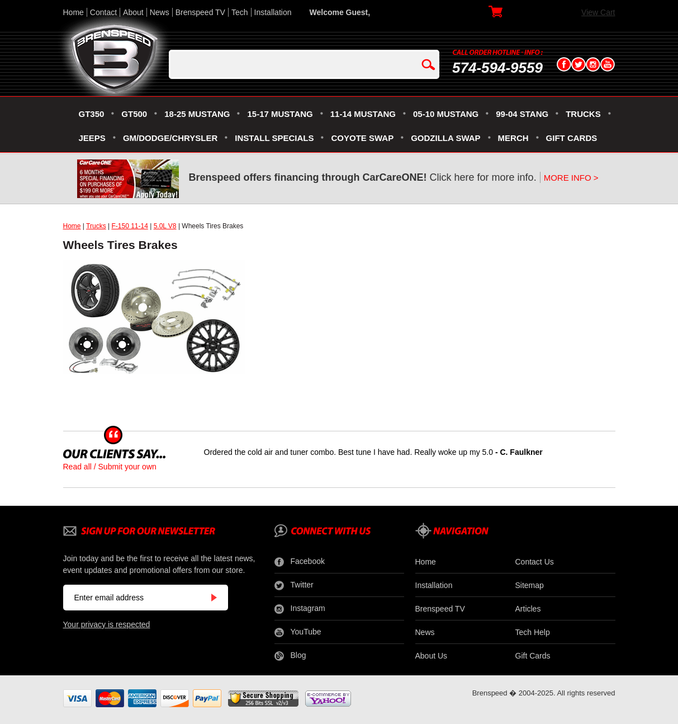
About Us (431, 655)
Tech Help (532, 632)
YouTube (297, 632)
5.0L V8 (165, 226)
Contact (103, 12)
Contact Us (534, 561)
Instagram (299, 609)
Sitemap (529, 585)
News (159, 12)
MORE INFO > (571, 177)
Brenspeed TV (200, 12)
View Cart (598, 12)
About (133, 12)
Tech (239, 12)
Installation (273, 12)
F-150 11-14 (129, 226)
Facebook (299, 562)
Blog (290, 656)
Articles (528, 608)
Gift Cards (533, 655)
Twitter (294, 585)
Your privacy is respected (106, 624)
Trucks (96, 226)
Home (73, 12)
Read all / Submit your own (110, 466)
